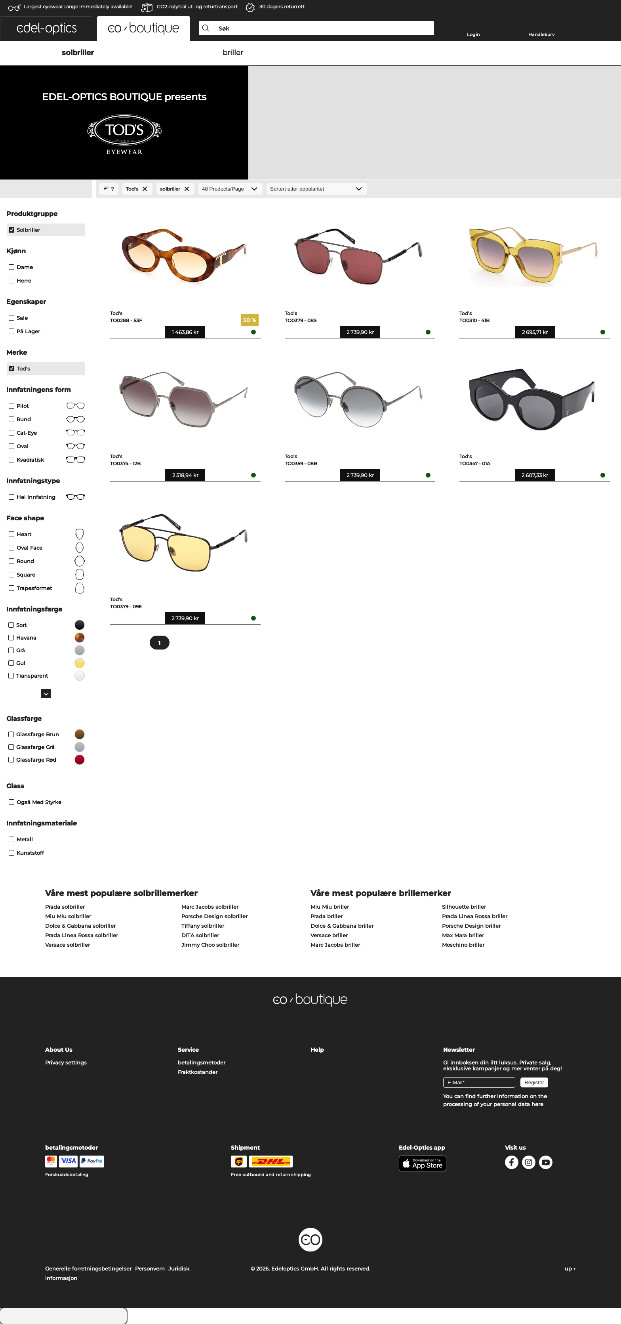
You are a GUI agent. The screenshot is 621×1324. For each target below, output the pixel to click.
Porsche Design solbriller (214, 916)
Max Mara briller (463, 935)
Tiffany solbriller (202, 926)
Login (473, 34)
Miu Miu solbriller (68, 916)
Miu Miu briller (329, 907)
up (570, 1268)
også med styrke (35, 802)
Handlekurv (541, 34)
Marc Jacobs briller (335, 945)
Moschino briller (463, 945)
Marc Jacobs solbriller (209, 907)
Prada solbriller (65, 907)
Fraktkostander (197, 1072)
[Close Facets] (46, 189)
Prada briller (326, 916)
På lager (24, 331)
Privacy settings (66, 1062)
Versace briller (329, 935)
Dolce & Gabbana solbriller (80, 926)
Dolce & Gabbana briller (341, 926)
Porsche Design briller (471, 926)
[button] (46, 28)
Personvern (150, 1268)
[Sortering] (317, 189)
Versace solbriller (67, 945)
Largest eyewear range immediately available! (78, 7)
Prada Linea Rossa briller (474, 916)
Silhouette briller (464, 907)
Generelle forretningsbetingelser (88, 1268)
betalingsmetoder (201, 1062)
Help (317, 1049)
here (537, 1104)
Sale (18, 318)
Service (188, 1049)
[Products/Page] (230, 189)
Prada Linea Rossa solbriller (81, 935)
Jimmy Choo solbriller (210, 945)
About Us (58, 1049)
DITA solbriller (200, 935)
